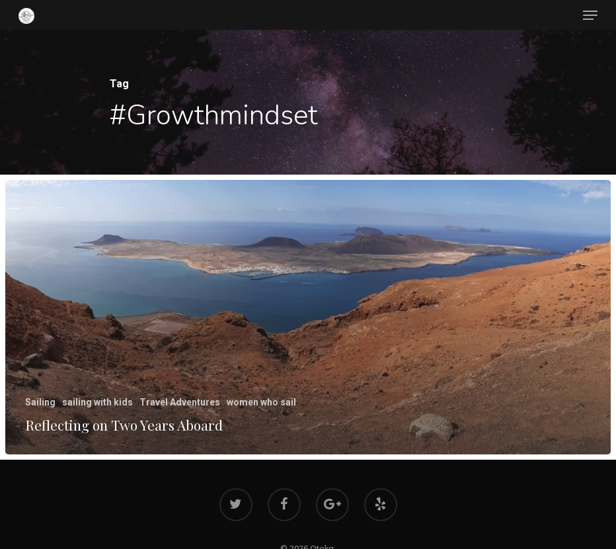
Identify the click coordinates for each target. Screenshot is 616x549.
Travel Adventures (179, 402)
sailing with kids (97, 402)
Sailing (40, 402)
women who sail (261, 402)
